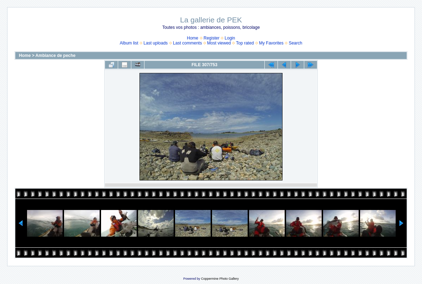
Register (212, 38)
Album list (129, 43)
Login (230, 38)
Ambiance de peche (56, 55)
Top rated (245, 43)
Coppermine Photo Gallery (220, 278)
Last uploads (155, 43)
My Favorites (271, 43)
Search (295, 43)
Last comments (187, 43)
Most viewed (219, 43)
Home (192, 38)
